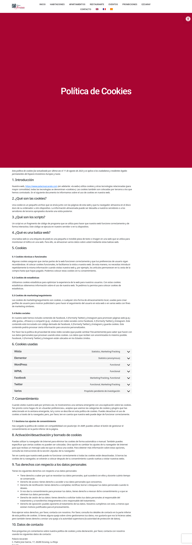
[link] (188, 19)
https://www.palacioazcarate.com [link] (41, 186)
